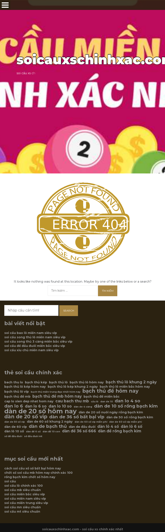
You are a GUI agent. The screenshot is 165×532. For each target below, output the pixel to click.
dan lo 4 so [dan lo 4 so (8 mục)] (127, 401)
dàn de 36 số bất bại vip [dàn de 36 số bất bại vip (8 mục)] (76, 417)
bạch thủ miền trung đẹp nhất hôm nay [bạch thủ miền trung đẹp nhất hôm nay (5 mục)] (55, 391)
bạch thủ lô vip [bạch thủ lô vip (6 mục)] (16, 391)
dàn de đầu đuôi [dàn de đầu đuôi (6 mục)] (82, 427)
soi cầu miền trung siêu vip (26, 503)
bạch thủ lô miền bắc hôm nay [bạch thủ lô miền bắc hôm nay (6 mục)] (125, 387)
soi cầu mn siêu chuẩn (22, 507)
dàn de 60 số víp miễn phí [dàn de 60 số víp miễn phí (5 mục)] (125, 421)
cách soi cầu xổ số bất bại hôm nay (32, 468)
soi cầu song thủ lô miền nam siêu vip (35, 337)
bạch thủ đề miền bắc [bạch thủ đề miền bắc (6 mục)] (101, 396)
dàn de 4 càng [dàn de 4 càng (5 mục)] (83, 406)
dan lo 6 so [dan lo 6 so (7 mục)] (36, 406)
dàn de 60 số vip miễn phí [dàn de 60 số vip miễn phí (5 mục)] (91, 421)
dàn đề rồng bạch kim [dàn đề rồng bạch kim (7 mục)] (119, 431)
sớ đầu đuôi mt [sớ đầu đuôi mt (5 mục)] (33, 436)
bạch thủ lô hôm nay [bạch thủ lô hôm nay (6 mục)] (87, 382)
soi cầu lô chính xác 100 (23, 486)
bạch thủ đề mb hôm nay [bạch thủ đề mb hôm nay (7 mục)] (57, 396)
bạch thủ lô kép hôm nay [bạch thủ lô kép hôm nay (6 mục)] (25, 387)
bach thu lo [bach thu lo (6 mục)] (13, 382)
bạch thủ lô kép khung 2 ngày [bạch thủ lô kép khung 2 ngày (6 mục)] (73, 387)
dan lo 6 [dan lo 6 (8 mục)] (13, 406)
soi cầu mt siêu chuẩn (22, 511)
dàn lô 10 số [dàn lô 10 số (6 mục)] (14, 431)
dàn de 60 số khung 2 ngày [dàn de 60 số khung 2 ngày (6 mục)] (50, 421)
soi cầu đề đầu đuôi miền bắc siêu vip (34, 346)
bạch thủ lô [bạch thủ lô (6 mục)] (58, 382)
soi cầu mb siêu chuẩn (22, 490)
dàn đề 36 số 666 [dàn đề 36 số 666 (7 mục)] (79, 431)
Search (68, 310)
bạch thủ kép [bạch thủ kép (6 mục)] (36, 382)
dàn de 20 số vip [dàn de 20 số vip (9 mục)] (25, 416)
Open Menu (5, 5)
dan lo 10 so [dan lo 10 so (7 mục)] (60, 406)
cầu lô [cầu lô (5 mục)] (94, 401)
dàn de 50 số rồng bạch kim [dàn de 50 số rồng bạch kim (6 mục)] (129, 417)
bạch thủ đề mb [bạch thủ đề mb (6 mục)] (17, 396)
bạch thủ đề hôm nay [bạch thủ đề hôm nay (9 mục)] (110, 391)
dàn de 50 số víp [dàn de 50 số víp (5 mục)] (14, 421)
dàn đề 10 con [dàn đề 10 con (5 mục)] (51, 431)
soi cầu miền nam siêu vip (25, 499)
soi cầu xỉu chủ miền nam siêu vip (31, 350)
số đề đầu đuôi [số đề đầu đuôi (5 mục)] (13, 436)
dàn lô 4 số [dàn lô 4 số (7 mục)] (108, 426)
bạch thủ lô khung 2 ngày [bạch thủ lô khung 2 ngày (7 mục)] (131, 382)
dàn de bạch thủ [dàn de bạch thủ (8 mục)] (48, 426)
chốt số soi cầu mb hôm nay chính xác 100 (38, 473)
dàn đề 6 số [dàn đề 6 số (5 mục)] (33, 431)
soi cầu (10, 481)
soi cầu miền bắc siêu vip (24, 494)
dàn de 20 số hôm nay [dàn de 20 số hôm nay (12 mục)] (40, 411)
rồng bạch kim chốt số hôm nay (29, 477)
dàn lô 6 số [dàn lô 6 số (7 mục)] (131, 426)
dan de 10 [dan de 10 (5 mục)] (106, 401)
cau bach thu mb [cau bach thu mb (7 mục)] (72, 401)
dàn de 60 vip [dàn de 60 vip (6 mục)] (15, 427)
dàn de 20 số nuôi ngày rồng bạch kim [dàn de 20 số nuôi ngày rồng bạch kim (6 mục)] (111, 412)
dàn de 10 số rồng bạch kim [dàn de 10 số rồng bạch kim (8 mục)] (126, 406)
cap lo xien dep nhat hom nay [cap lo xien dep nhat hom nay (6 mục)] (28, 401)
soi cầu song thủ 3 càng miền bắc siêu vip (38, 341)
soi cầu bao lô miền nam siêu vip (30, 333)
